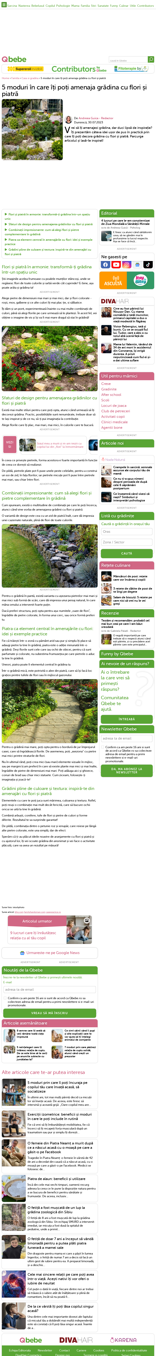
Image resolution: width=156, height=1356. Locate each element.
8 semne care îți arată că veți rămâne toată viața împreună (31, 1034)
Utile (133, 5)
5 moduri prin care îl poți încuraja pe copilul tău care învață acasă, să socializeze (57, 1087)
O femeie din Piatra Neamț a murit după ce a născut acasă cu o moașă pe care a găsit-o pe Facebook (60, 1148)
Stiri (93, 5)
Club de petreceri (115, 411)
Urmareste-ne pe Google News (49, 953)
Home (5, 78)
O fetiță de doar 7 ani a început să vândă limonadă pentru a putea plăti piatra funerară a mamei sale (60, 1244)
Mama (75, 5)
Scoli (105, 400)
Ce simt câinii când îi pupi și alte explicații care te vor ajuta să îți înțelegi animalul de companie (80, 1036)
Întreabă (127, 721)
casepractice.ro (53, 912)
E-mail (7, 982)
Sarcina (12, 5)
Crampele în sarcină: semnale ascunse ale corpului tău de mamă (132, 470)
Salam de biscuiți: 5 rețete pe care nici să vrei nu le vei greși (132, 602)
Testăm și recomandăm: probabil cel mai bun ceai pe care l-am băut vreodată (125, 625)
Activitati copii (113, 417)
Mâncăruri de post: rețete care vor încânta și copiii (130, 580)
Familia (85, 5)
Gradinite (109, 389)
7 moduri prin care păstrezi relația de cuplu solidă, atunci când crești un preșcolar (80, 1052)
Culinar (123, 5)
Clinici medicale (114, 422)
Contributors (145, 5)
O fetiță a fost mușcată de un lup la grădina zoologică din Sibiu (56, 1210)
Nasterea (24, 5)
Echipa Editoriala (20, 1351)
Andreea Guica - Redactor (96, 118)
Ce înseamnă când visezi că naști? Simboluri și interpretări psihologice (131, 497)
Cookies (98, 1351)
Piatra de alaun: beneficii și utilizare (56, 1180)
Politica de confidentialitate (129, 1351)
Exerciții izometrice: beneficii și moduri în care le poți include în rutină (60, 1117)
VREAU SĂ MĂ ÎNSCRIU (49, 1014)
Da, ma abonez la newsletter (126, 773)
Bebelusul (37, 5)
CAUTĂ (126, 555)
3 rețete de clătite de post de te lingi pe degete (132, 592)
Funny (114, 5)
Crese (106, 384)
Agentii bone (111, 427)
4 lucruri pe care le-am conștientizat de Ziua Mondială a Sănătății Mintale (125, 222)
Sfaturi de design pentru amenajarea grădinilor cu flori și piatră (51, 224)
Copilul (50, 5)
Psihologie (63, 5)
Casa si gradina (30, 78)
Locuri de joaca (113, 406)
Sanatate (103, 5)
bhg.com (19, 912)
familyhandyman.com (34, 912)
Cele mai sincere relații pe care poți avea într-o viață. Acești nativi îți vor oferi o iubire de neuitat (61, 1279)
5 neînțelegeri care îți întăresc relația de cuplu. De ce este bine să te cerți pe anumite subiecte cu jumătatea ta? (32, 1054)
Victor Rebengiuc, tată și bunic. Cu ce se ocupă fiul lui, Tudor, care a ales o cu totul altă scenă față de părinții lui (130, 333)
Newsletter (45, 1351)
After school (111, 395)
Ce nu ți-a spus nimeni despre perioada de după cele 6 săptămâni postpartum (130, 483)
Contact (64, 1351)
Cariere (81, 1351)
